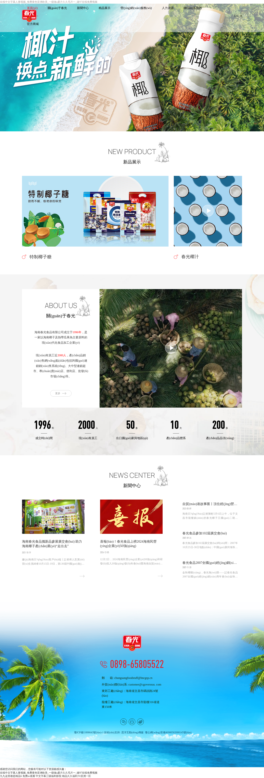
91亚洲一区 (84, 776)
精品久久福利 (70, 776)
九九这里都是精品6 (11, 776)
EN (236, 16)
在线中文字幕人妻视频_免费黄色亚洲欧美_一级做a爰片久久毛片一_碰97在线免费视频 (48, 773)
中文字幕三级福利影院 (48, 776)
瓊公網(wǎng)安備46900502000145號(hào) (168, 732)
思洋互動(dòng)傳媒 (132, 732)
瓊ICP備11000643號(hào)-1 (88, 732)
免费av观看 (29, 776)
